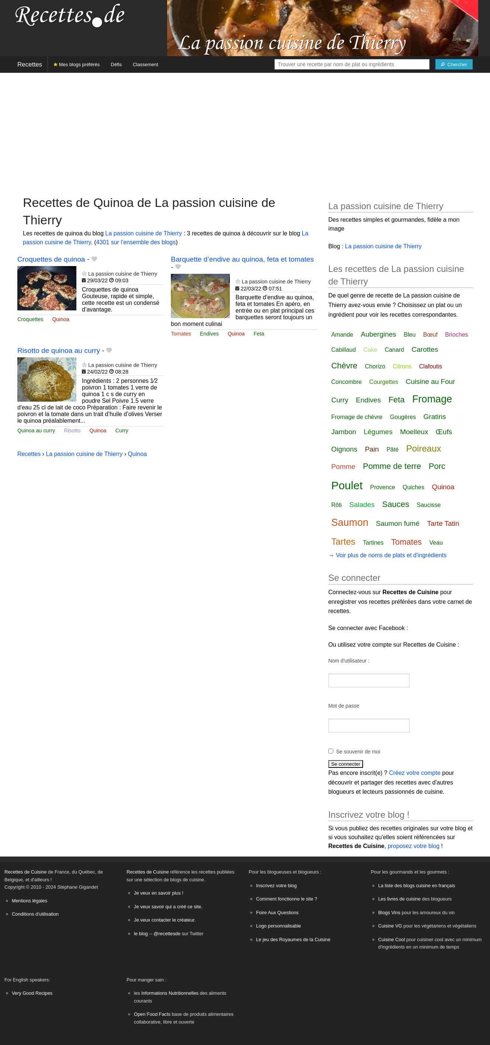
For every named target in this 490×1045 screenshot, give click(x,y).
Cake (370, 350)
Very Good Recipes (32, 993)
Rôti (336, 505)
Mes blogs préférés (77, 64)
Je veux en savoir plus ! (158, 893)
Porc (437, 466)
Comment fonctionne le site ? (286, 899)
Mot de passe (343, 706)
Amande (342, 334)
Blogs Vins (389, 912)
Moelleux (414, 432)
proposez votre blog (414, 846)
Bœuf (430, 334)
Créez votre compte (415, 773)
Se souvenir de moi (358, 752)
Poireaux (423, 448)
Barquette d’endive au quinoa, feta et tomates (242, 259)
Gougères (403, 417)
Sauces (395, 504)
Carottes (425, 349)
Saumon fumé (398, 523)
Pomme (343, 466)
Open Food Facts (152, 1014)
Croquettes (30, 319)
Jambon (343, 432)
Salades (362, 504)
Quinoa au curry (36, 430)
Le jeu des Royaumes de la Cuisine (293, 939)
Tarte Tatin (443, 523)
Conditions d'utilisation (35, 914)
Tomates (181, 334)
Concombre (346, 382)
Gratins (435, 417)
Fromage (432, 399)
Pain (372, 449)
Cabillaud (343, 350)
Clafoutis (430, 366)
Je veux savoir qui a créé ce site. (168, 906)
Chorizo (375, 366)
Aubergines (378, 334)
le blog (141, 933)
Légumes (378, 432)
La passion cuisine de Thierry (143, 233)
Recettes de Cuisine (25, 872)
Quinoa (60, 319)
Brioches (456, 334)
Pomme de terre (392, 466)
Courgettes (383, 382)
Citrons (402, 366)
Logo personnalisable (278, 926)
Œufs (444, 432)
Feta (258, 334)
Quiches (413, 487)
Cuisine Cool (391, 939)
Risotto (72, 430)
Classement (145, 64)
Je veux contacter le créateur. (165, 920)
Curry (121, 430)
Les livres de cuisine (399, 899)
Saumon (350, 522)
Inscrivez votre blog (276, 885)
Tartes (343, 542)
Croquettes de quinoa (51, 259)
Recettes (29, 64)
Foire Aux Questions (277, 912)
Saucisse (429, 505)
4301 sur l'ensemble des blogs (136, 242)
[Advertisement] (245, 130)
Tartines (373, 542)
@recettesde (166, 933)
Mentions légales (29, 900)
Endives (209, 334)
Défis (116, 64)
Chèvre (344, 365)
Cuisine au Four (430, 381)
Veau (436, 542)
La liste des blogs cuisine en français (416, 885)
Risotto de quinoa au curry (58, 350)
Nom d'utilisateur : (349, 661)
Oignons (344, 449)
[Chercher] (454, 64)
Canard (394, 350)
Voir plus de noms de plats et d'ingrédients (391, 555)
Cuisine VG (390, 926)
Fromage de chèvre (357, 417)
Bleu (409, 334)
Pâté (392, 449)
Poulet (347, 485)
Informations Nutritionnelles (170, 993)
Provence (382, 487)
